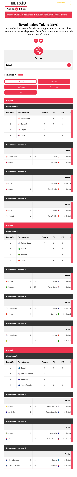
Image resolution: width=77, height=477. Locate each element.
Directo (10, 15)
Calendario (18, 15)
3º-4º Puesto (54, 87)
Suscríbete (61, 3)
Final (20, 92)
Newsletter (48, 15)
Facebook (36, 41)
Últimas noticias (61, 15)
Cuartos (54, 81)
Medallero (38, 15)
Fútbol (38, 58)
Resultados (28, 15)
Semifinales (20, 87)
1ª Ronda (20, 81)
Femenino (9, 74)
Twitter (41, 41)
